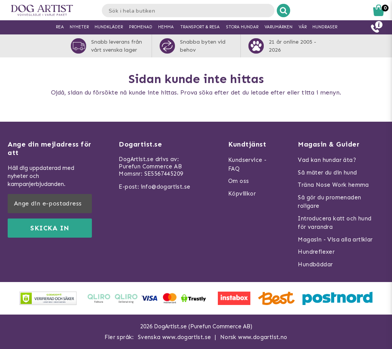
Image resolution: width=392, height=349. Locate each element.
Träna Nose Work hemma (333, 184)
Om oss (238, 181)
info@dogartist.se (166, 186)
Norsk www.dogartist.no (253, 337)
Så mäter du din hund (327, 172)
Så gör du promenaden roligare (329, 202)
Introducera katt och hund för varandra (334, 223)
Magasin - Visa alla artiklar (335, 239)
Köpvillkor (242, 193)
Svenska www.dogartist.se (174, 337)
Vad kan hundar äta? (327, 160)
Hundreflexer (316, 251)
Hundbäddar (315, 264)
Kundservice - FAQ (247, 164)
